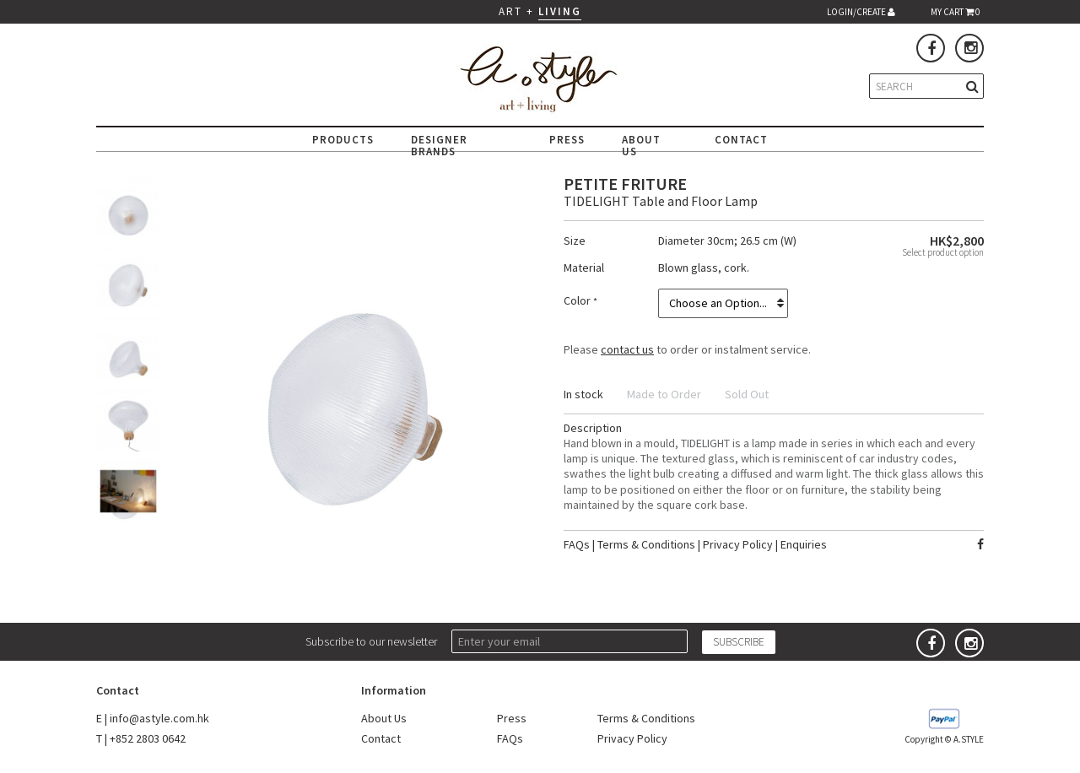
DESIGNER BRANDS (439, 145)
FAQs (577, 544)
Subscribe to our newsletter (371, 641)
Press (511, 718)
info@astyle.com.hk (159, 718)
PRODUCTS (343, 139)
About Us (384, 718)
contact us (627, 349)
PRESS (567, 139)
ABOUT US (641, 145)
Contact (381, 738)
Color (578, 300)
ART (510, 11)
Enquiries (803, 544)
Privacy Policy (738, 544)
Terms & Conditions (646, 544)
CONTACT (741, 139)
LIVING (559, 11)
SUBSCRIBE (738, 642)
